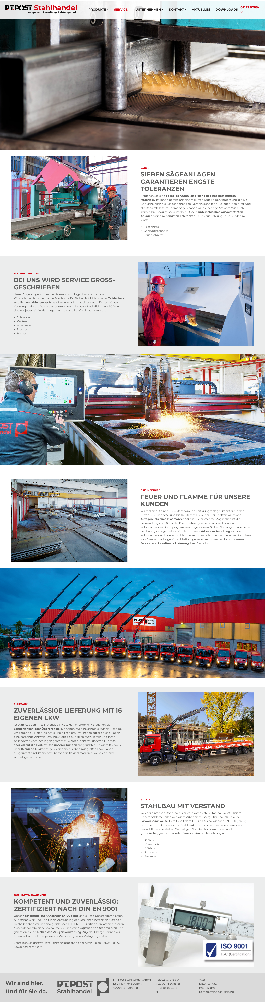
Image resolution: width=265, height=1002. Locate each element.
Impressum (207, 987)
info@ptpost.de (166, 987)
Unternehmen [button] (148, 9)
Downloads (226, 9)
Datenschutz (208, 983)
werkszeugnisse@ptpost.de (58, 942)
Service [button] (121, 9)
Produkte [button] (97, 9)
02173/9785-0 (110, 942)
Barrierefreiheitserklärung (216, 991)
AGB (202, 979)
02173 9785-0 (170, 979)
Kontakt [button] (176, 9)
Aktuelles (201, 9)
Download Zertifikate (28, 947)
